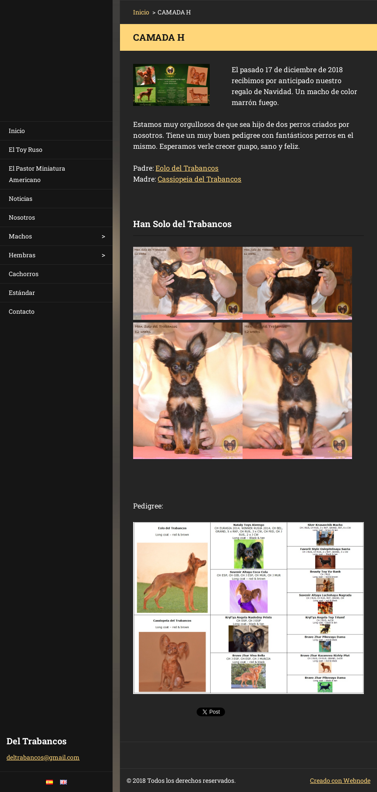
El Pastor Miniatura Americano (37, 174)
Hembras (22, 255)
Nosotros (22, 217)
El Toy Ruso (25, 149)
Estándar (22, 292)
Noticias (20, 198)
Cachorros (24, 274)
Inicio (17, 130)
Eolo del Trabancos (186, 167)
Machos (20, 236)
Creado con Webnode (340, 780)
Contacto (22, 311)
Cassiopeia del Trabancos (199, 178)
